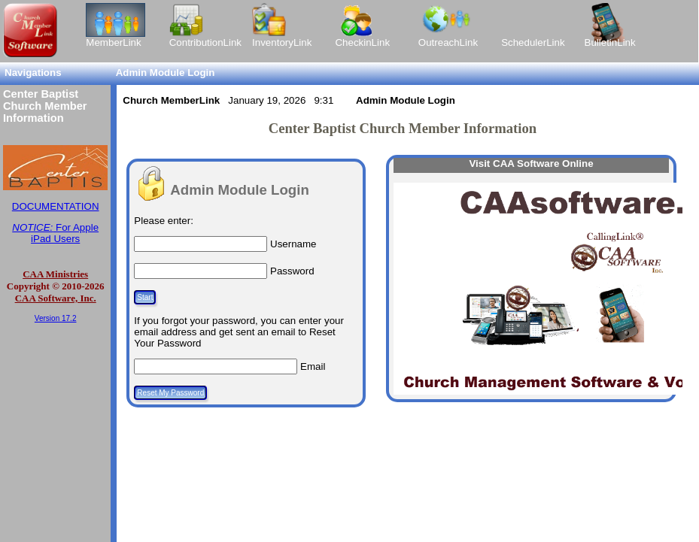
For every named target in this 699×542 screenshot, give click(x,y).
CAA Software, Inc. (55, 298)
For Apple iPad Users (55, 233)
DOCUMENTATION (55, 206)
